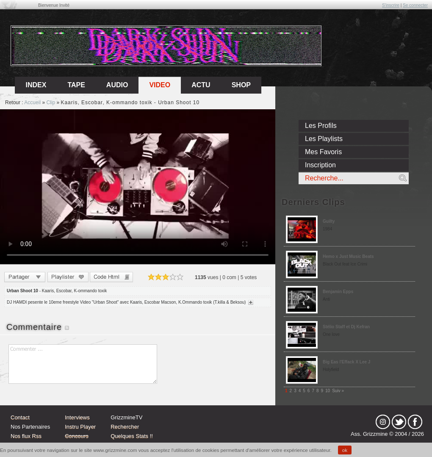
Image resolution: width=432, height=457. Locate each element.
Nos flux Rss (26, 436)
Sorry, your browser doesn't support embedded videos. (137, 186)
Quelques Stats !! (132, 436)
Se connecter (415, 5)
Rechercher (125, 427)
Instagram (383, 422)
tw (399, 422)
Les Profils (321, 125)
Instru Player (80, 427)
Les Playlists (324, 138)
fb (415, 422)
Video (159, 85)
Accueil (32, 102)
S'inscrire (390, 5)
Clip (50, 102)
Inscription (320, 165)
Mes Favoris (323, 151)
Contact (20, 417)
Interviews (77, 417)
